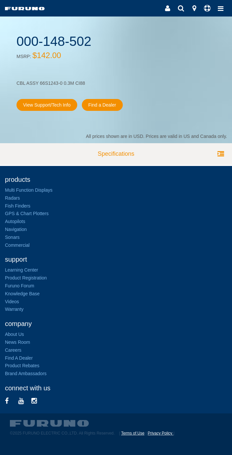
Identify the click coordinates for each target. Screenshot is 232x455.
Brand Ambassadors (26, 373)
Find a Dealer (102, 105)
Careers (13, 350)
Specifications (116, 153)
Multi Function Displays (28, 190)
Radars (12, 198)
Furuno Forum (19, 285)
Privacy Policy (160, 433)
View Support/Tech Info (47, 105)
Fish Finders (17, 206)
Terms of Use (133, 433)
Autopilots (15, 221)
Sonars (12, 237)
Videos (12, 301)
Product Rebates (22, 365)
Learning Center (21, 270)
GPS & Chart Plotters (27, 213)
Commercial (17, 245)
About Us (14, 334)
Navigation (16, 229)
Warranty (14, 309)
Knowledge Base (22, 293)
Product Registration (26, 277)
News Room (17, 342)
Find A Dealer (19, 358)
